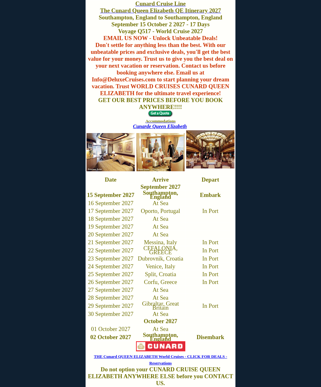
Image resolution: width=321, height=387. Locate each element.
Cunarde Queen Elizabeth (160, 126)
